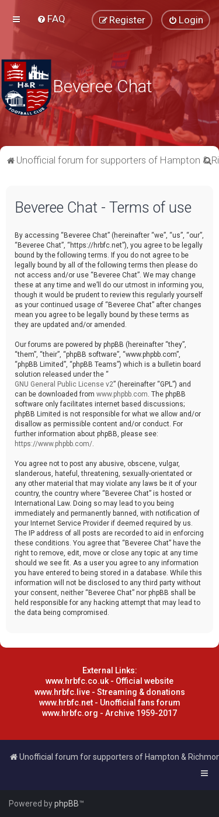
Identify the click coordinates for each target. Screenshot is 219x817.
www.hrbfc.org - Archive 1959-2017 (109, 713)
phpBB (66, 803)
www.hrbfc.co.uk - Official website (109, 681)
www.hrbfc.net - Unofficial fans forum (109, 702)
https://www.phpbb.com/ (53, 444)
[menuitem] (51, 18)
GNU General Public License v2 (64, 384)
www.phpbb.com (122, 394)
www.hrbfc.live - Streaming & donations (109, 692)
